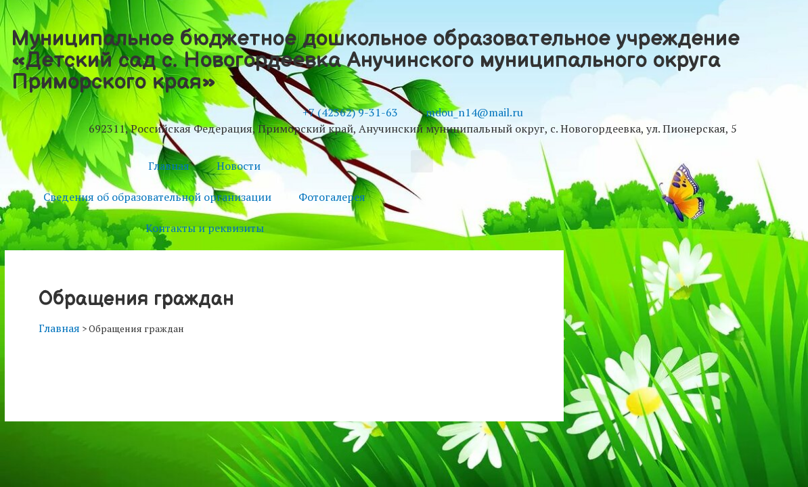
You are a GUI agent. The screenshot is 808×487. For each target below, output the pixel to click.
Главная (168, 165)
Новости (239, 165)
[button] (422, 161)
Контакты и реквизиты (204, 228)
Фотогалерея (331, 196)
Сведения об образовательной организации (157, 196)
